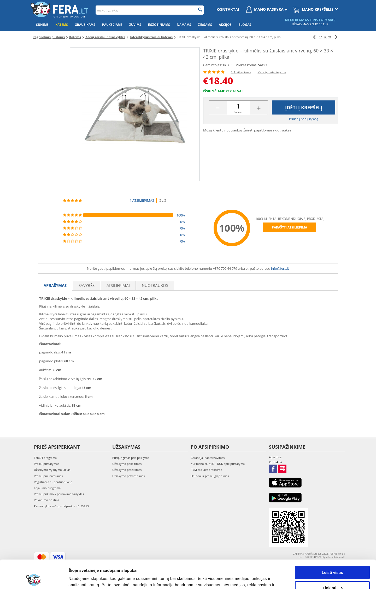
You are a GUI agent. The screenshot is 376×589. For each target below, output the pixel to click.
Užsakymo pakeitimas (127, 464)
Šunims (42, 24)
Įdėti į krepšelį (303, 107)
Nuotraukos (155, 285)
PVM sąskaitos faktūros (206, 470)
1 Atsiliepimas (241, 72)
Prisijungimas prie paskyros (130, 458)
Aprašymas (55, 285)
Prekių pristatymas (46, 464)
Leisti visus (332, 546)
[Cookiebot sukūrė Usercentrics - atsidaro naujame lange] (34, 579)
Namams (184, 24)
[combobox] (150, 10)
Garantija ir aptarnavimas (208, 458)
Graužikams (85, 24)
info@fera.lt (280, 268)
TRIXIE (227, 65)
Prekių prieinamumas (48, 476)
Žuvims (135, 24)
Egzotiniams (159, 24)
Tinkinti (332, 561)
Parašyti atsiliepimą (272, 72)
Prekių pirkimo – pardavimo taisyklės (59, 494)
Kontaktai (227, 9)
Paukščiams (112, 24)
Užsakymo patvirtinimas (128, 476)
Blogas (244, 24)
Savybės (87, 285)
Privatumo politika (46, 500)
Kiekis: (238, 112)
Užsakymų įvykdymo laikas (52, 470)
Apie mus (275, 457)
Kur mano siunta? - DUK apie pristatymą (218, 464)
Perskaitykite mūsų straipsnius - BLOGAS (61, 506)
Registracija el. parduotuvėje (53, 482)
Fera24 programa (45, 458)
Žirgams (205, 24)
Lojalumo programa (47, 488)
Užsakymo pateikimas (127, 470)
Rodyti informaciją (85, 578)
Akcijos (225, 24)
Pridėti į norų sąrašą (303, 119)
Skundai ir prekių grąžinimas (210, 476)
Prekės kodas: (246, 65)
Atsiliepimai (118, 285)
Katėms (61, 24)
